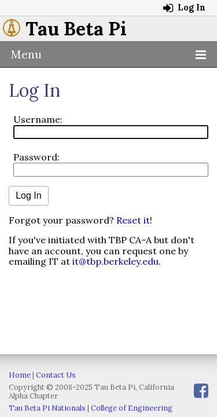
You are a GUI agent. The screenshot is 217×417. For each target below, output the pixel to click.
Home (20, 375)
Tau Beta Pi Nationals (47, 408)
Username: (37, 119)
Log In (184, 7)
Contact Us (56, 375)
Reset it (133, 220)
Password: (36, 157)
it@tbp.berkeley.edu (115, 261)
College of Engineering (131, 408)
